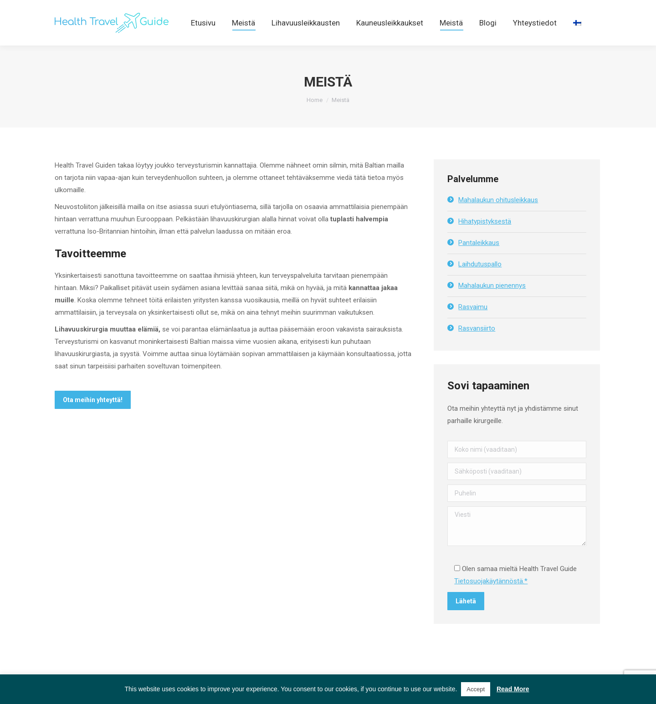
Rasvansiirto (476, 345)
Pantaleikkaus (478, 259)
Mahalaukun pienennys (492, 302)
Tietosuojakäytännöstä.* (491, 597)
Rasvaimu (472, 323)
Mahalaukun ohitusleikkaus (498, 216)
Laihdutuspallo (480, 280)
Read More (513, 689)
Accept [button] (475, 689)
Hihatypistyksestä (484, 238)
